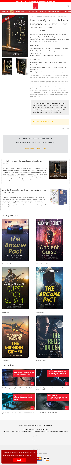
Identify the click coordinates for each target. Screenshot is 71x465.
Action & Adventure (62, 16)
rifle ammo (37, 92)
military (55, 87)
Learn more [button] (28, 455)
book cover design (49, 94)
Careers (42, 431)
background (37, 87)
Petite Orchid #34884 (42, 264)
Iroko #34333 (5, 360)
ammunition (40, 89)
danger (41, 91)
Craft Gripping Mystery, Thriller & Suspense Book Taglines (18, 388)
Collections (61, 431)
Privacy (38, 429)
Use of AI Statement (51, 431)
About (8, 431)
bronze (51, 89)
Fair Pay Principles (34, 431)
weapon (65, 87)
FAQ (5, 431)
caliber (32, 91)
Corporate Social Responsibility (20, 431)
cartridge (63, 89)
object (32, 94)
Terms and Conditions (28, 429)
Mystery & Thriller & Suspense (43, 16)
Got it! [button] (19, 460)
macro (46, 89)
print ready (37, 96)
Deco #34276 (40, 312)
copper (60, 87)
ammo (55, 89)
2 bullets (42, 92)
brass (31, 89)
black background (53, 91)
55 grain (54, 92)
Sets (66, 431)
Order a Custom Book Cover (35, 148)
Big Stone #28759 (41, 360)
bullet (59, 89)
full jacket (61, 91)
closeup (59, 92)
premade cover (38, 94)
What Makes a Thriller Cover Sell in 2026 (47, 412)
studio (36, 91)
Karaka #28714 (6, 312)
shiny (63, 92)
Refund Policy (45, 429)
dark (65, 91)
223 (50, 92)
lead (47, 92)
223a (31, 92)
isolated (43, 87)
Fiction (32, 16)
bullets (45, 91)
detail (66, 92)
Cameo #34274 (6, 264)
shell (35, 89)
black (47, 87)
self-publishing (59, 94)
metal (51, 87)
